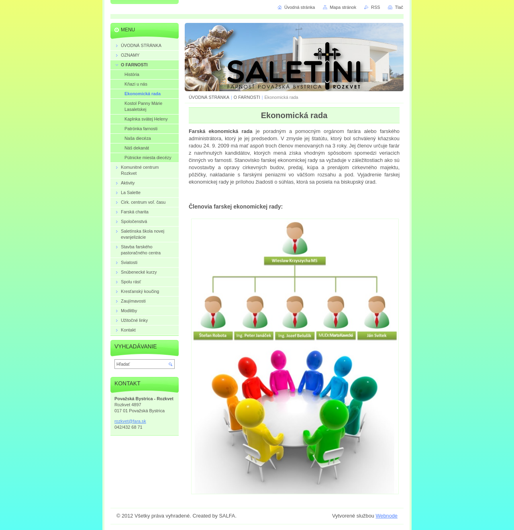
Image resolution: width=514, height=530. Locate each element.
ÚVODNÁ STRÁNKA (209, 97)
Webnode (386, 516)
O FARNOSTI (247, 97)
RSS (375, 7)
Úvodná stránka (299, 7)
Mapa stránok (343, 7)
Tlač (399, 7)
